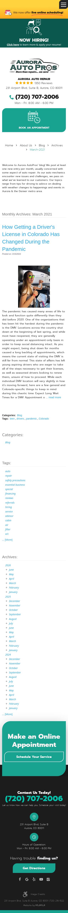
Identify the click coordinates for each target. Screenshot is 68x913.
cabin (8, 520)
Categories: (12, 434)
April (11, 578)
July (11, 623)
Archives (57, 145)
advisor (9, 516)
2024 (8, 654)
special (9, 489)
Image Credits (38, 894)
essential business (15, 484)
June (11, 569)
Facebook (19, 879)
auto (7, 471)
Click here (13, 44)
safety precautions (15, 480)
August (13, 619)
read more (55, 397)
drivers (20, 418)
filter (7, 529)
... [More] (7, 539)
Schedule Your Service (34, 756)
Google (27, 879)
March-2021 (37, 150)
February (14, 587)
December (14, 601)
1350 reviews (43, 83)
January (13, 592)
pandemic (31, 418)
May (11, 574)
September (15, 614)
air (6, 525)
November (14, 605)
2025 (8, 596)
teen (12, 418)
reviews (9, 498)
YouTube (41, 879)
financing (10, 493)
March (12, 583)
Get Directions (34, 868)
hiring (8, 507)
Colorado (44, 418)
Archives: (9, 557)
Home (9, 145)
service (9, 511)
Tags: (6, 463)
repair (8, 475)
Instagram (48, 879)
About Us (26, 145)
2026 (8, 565)
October (13, 610)
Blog (42, 145)
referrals (10, 502)
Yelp (34, 879)
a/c (7, 533)
